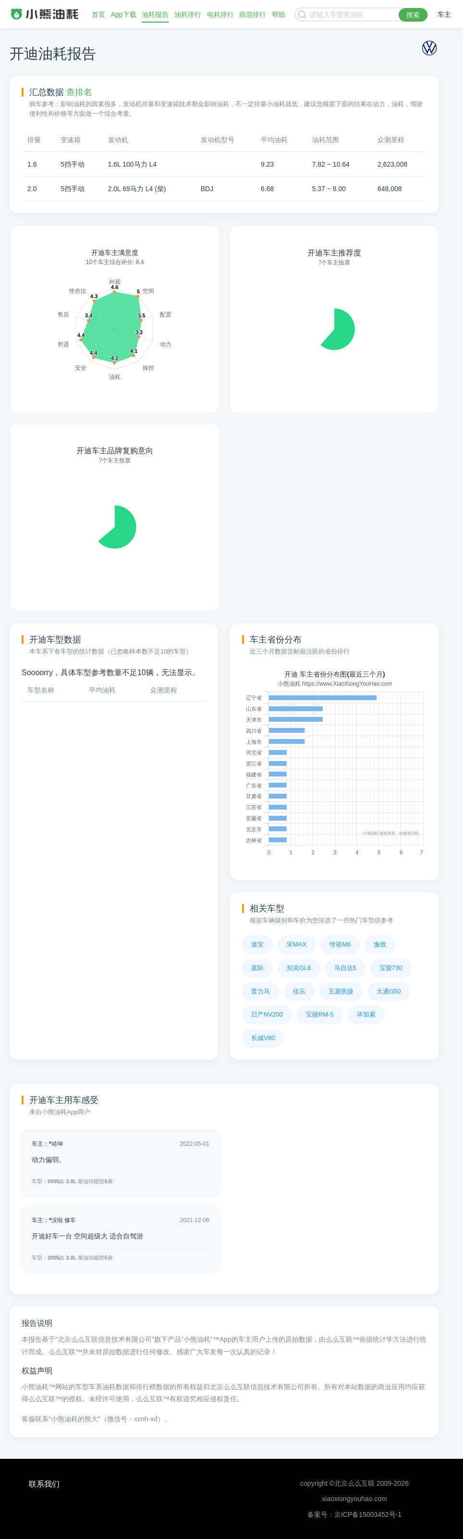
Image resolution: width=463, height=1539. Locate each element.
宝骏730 (390, 967)
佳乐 (299, 991)
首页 (98, 14)
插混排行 (252, 14)
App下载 (123, 14)
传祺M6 (340, 944)
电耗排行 (220, 14)
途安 (257, 944)
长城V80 (263, 1038)
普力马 (260, 991)
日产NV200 (267, 1014)
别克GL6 (299, 967)
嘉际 (257, 967)
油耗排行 (187, 14)
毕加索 (366, 1014)
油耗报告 (155, 14)
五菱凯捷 (341, 991)
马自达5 (345, 967)
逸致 (380, 944)
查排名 (79, 92)
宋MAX (296, 944)
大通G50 (389, 991)
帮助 (278, 14)
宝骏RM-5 (320, 1014)
